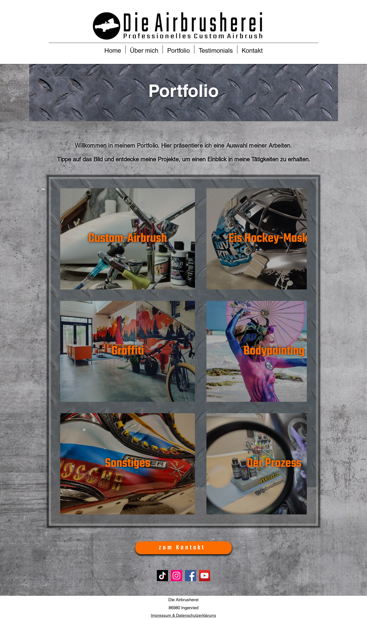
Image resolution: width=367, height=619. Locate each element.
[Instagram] (176, 575)
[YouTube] (204, 575)
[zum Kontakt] (183, 547)
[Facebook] (190, 575)
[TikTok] (162, 575)
